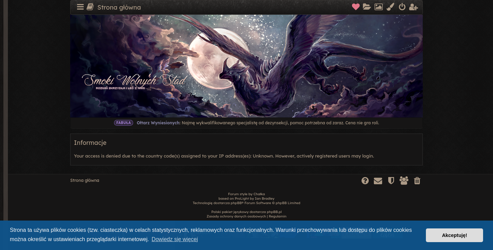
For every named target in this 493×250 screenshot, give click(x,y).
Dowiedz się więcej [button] (175, 239)
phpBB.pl (274, 212)
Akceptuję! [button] (454, 235)
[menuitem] (356, 7)
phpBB (236, 203)
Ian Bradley (265, 198)
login (367, 156)
